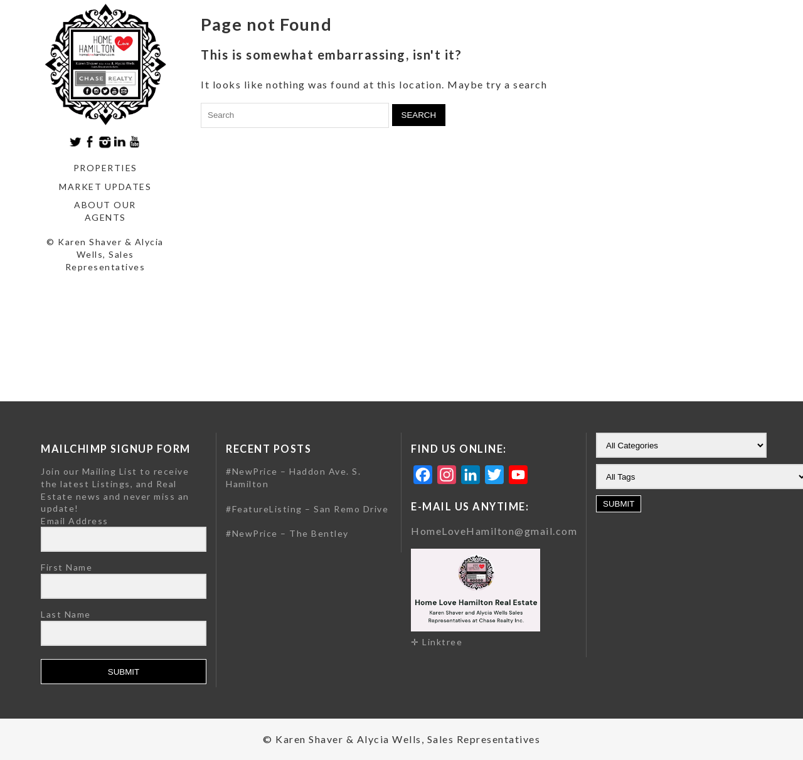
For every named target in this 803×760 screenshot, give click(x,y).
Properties (105, 167)
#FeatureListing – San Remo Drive (307, 509)
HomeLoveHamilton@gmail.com (494, 531)
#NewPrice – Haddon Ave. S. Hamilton (293, 477)
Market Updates (105, 186)
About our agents (105, 211)
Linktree (442, 641)
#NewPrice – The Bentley (287, 533)
